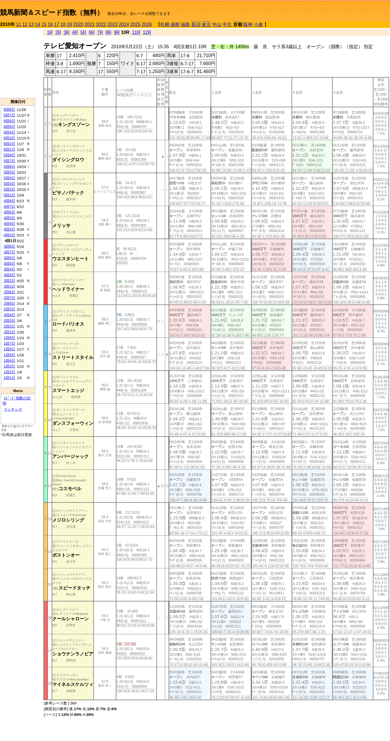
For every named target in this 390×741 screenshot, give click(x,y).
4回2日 (9, 235)
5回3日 (9, 183)
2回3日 (9, 320)
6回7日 (9, 115)
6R (91, 32)
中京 (227, 24)
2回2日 (9, 326)
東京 (206, 24)
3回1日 (9, 286)
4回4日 (9, 223)
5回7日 (9, 161)
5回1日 (9, 195)
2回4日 (9, 315)
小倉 (258, 24)
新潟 (196, 24)
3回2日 (9, 280)
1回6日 (9, 349)
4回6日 (9, 212)
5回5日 (9, 172)
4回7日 (9, 206)
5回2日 (9, 189)
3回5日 (9, 263)
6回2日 (9, 144)
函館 (175, 24)
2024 (124, 24)
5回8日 (9, 155)
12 (24, 24)
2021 (89, 24)
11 (18, 24)
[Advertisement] (18, 63)
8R (108, 32)
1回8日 (9, 338)
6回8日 (9, 109)
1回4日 (9, 360)
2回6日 (9, 303)
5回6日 (9, 166)
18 (63, 24)
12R (147, 32)
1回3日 (9, 366)
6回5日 (9, 126)
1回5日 (9, 355)
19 (69, 24)
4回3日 (9, 229)
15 (44, 24)
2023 (112, 24)
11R (136, 32)
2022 (101, 24)
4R (75, 32)
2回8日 (9, 292)
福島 (185, 24)
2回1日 (9, 332)
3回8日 (9, 246)
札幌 (164, 24)
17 (56, 24)
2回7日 (9, 298)
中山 (216, 24)
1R (49, 32)
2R (58, 32)
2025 (135, 24)
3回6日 (9, 258)
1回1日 (9, 377)
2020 (78, 24)
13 (31, 24)
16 (50, 24)
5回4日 (9, 178)
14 (37, 24)
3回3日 (9, 275)
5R (83, 32)
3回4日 (9, 269)
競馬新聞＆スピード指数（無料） (52, 12)
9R (117, 32)
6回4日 (9, 132)
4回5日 (9, 218)
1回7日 (9, 343)
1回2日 (9, 372)
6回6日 (9, 121)
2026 (147, 24)
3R (66, 32)
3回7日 (9, 252)
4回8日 (9, 201)
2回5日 (9, 309)
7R (100, 32)
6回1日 (9, 149)
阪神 (247, 24)
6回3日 (9, 138)
